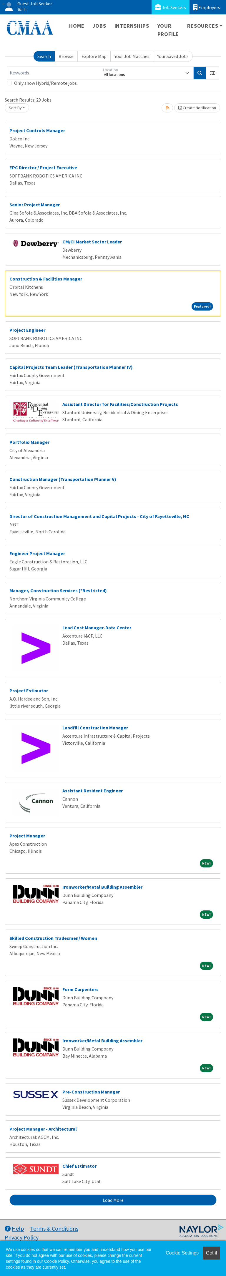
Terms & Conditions (54, 1228)
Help (14, 1228)
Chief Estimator (79, 1166)
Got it (211, 1252)
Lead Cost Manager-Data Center (96, 627)
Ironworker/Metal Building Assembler (102, 887)
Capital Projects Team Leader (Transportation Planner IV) (71, 367)
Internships (131, 25)
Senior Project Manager (34, 205)
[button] (212, 73)
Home (76, 25)
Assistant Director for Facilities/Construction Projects (120, 404)
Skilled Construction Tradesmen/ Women (53, 938)
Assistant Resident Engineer (92, 791)
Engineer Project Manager (37, 553)
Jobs (99, 25)
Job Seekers (170, 7)
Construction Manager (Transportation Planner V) (62, 479)
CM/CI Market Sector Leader (92, 242)
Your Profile (168, 29)
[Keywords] (53, 73)
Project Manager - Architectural (43, 1129)
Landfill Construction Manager (95, 728)
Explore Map (94, 56)
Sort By (15, 107)
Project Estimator (28, 690)
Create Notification (197, 107)
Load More (113, 1200)
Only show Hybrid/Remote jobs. (46, 83)
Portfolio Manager (29, 442)
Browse (66, 56)
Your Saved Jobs (173, 56)
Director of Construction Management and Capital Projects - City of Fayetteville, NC (99, 516)
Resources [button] (202, 25)
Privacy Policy (22, 1237)
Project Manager (27, 836)
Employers (206, 7)
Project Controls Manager (37, 130)
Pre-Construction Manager (91, 1092)
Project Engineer (27, 330)
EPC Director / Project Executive (43, 167)
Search (44, 56)
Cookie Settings (182, 1252)
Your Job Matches (131, 56)
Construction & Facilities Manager (45, 279)
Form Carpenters (80, 989)
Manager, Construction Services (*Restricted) (58, 590)
